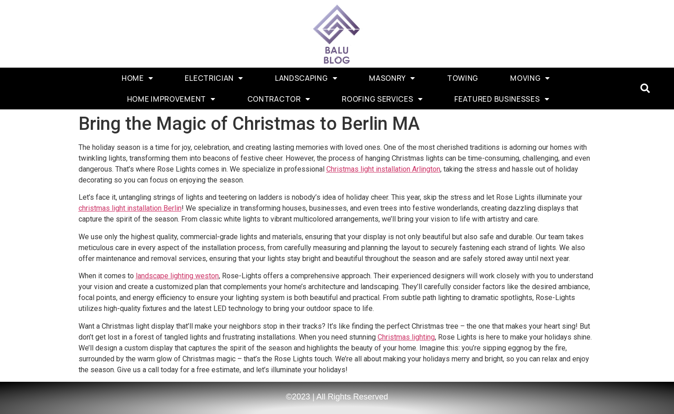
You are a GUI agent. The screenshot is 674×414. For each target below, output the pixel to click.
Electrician (214, 78)
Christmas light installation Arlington (383, 169)
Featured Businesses (501, 99)
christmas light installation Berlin (130, 208)
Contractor (278, 99)
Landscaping (306, 78)
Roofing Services (382, 99)
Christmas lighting (406, 337)
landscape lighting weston (177, 275)
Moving (530, 78)
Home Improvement (171, 99)
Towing (462, 78)
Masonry (392, 78)
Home (137, 78)
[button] (645, 88)
